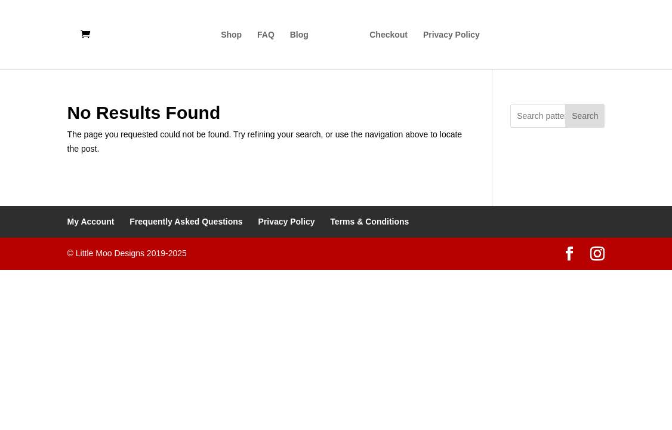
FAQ (266, 34)
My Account (91, 221)
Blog (299, 34)
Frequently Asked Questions (186, 221)
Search (585, 116)
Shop (231, 34)
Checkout (388, 34)
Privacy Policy (451, 34)
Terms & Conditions (369, 221)
